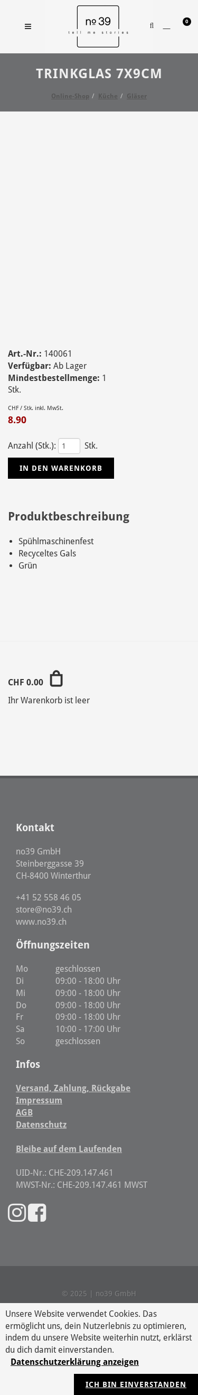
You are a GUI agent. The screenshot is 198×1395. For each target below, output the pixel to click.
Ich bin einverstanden (136, 1384)
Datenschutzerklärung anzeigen (75, 1362)
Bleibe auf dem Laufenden (69, 1149)
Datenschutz (41, 1125)
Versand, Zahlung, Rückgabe (73, 1088)
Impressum (39, 1100)
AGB (24, 1113)
